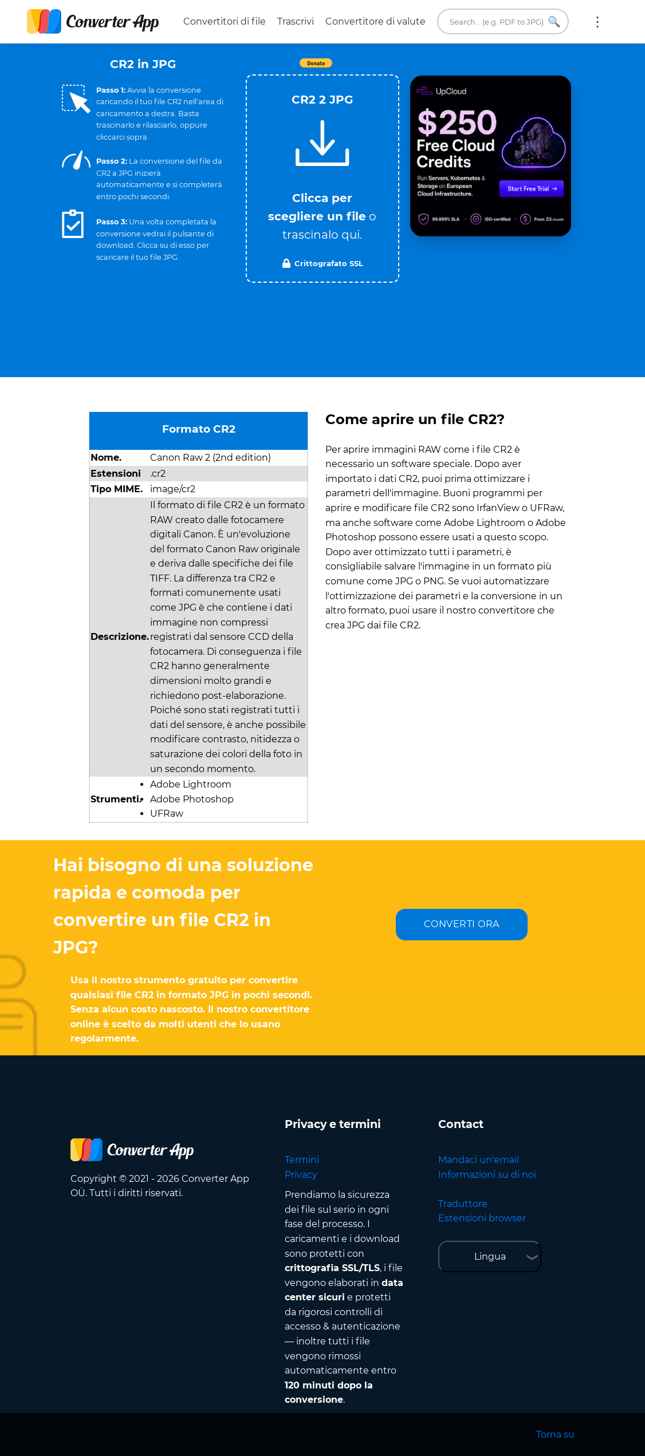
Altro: (597, 21)
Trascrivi (295, 21)
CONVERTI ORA (462, 924)
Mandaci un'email (478, 1159)
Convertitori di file (224, 21)
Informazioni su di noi (487, 1174)
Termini (302, 1159)
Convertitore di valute (375, 21)
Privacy (301, 1174)
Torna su (555, 1434)
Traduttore (462, 1203)
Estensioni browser (482, 1218)
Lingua (490, 1256)
